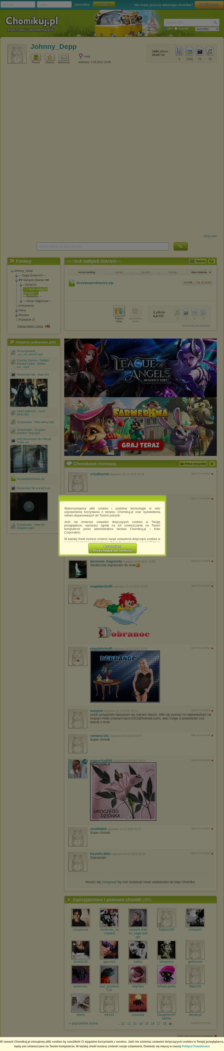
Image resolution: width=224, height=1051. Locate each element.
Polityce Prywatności (196, 1046)
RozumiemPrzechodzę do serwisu (112, 548)
